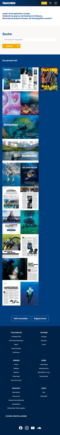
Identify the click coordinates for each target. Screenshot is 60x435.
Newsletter (16, 392)
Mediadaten (16, 404)
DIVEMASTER (16, 336)
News (16, 344)
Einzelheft (44, 396)
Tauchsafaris (43, 376)
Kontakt (16, 388)
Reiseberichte (43, 368)
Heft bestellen (21, 318)
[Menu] (56, 3)
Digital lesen (40, 318)
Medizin (16, 372)
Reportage (16, 376)
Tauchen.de (16, 332)
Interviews (16, 352)
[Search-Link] (50, 3)
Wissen (16, 360)
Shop (44, 3)
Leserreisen (44, 364)
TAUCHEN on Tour (44, 372)
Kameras (44, 340)
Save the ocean (16, 380)
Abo (43, 392)
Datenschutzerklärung (16, 400)
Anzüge (43, 336)
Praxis (16, 364)
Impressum (16, 396)
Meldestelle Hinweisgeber (16, 408)
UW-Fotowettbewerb (16, 340)
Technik (44, 332)
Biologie (16, 368)
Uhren (44, 344)
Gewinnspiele (16, 348)
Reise (43, 360)
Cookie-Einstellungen (16, 416)
